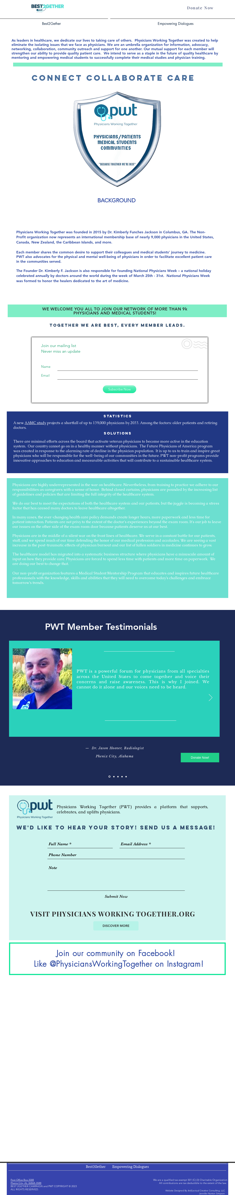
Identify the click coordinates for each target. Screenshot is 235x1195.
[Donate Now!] (200, 757)
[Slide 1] (109, 777)
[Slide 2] (114, 776)
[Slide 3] (118, 776)
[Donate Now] (200, 8)
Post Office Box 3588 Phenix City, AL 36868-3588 (26, 1181)
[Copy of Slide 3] (122, 776)
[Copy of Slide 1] (126, 776)
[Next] (210, 698)
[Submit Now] (116, 896)
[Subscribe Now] (119, 389)
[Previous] (24, 698)
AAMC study (35, 422)
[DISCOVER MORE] (116, 925)
